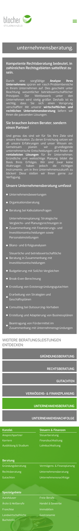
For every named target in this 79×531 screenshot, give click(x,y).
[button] (74, 21)
